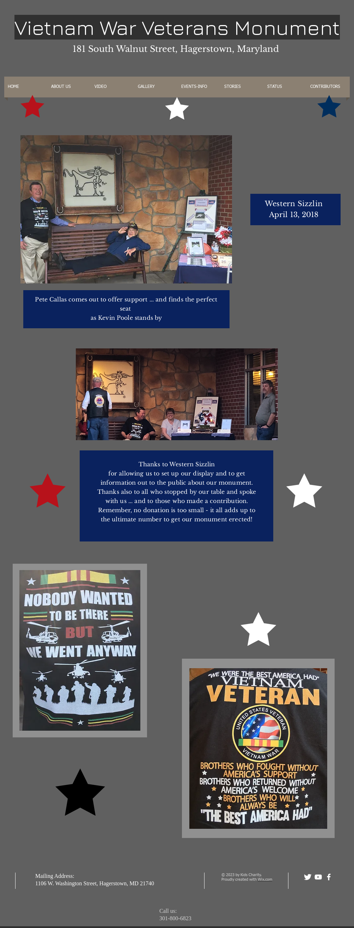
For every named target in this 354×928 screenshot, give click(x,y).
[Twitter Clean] (307, 877)
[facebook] (328, 877)
